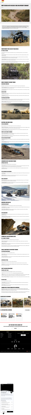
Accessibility (13, 351)
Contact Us (15, 328)
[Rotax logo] (23, 348)
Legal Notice (5, 351)
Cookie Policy (10, 351)
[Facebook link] (16, 341)
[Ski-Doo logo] (8, 348)
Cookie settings (17, 351)
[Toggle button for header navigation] (1, 1)
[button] (28, 297)
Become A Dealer (9, 333)
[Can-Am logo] (3, 1)
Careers (1, 337)
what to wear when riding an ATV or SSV (7, 271)
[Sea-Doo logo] (15, 348)
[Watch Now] (15, 38)
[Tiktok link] (14, 341)
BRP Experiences (9, 337)
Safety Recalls (2, 334)
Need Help (2, 333)
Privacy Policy (8, 351)
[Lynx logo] (12, 348)
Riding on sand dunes (3, 125)
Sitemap (15, 351)
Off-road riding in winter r (4, 205)
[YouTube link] (19, 341)
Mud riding (2, 85)
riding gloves (11, 276)
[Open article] (4, 316)
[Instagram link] (12, 341)
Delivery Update (9, 334)
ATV (18, 87)
